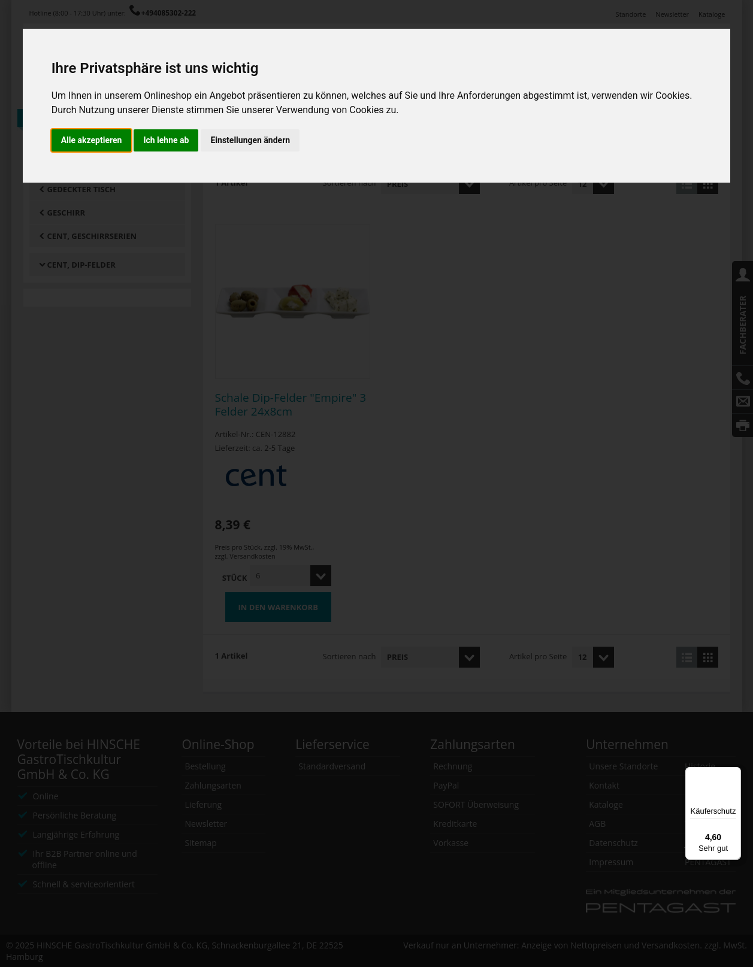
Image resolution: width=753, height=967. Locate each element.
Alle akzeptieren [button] (91, 140)
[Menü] (734, 774)
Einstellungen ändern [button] (250, 140)
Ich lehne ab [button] (166, 140)
